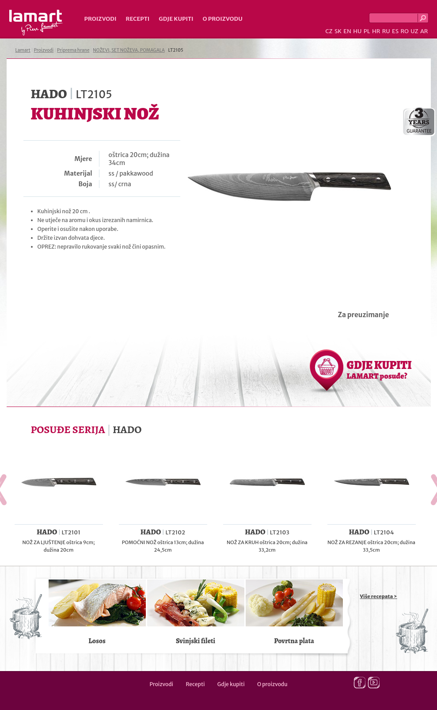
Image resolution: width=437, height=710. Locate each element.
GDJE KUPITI (379, 369)
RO (404, 31)
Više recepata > (378, 596)
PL (367, 31)
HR (376, 31)
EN (347, 31)
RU (386, 31)
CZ (328, 31)
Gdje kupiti (176, 19)
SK (338, 31)
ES (395, 31)
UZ (414, 31)
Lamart (36, 22)
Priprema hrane (73, 50)
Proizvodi (100, 19)
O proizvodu (223, 19)
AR (424, 31)
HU (357, 31)
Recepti (137, 19)
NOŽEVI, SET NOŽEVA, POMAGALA (128, 50)
